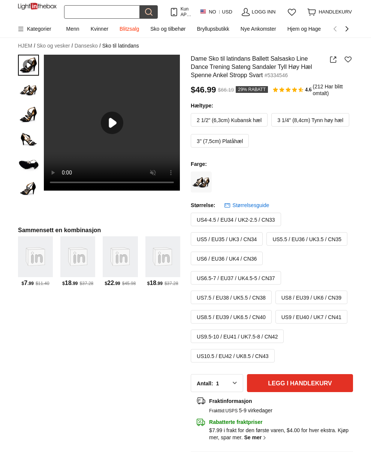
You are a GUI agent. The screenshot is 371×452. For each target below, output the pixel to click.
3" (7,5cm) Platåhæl (220, 141)
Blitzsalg (129, 29)
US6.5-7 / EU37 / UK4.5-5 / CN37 (236, 278)
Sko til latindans (120, 46)
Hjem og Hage (304, 29)
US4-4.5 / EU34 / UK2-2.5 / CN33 (236, 220)
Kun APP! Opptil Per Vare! (186, 11)
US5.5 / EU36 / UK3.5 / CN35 (306, 239)
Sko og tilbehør (168, 29)
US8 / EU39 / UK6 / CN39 (311, 298)
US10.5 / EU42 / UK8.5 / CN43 (232, 356)
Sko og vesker (55, 46)
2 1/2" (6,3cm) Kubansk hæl (229, 120)
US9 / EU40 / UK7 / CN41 (311, 317)
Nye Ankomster (258, 29)
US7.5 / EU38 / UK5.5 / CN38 (231, 298)
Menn (72, 29)
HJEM (26, 46)
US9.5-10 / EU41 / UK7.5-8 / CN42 (237, 337)
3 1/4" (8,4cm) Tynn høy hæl (310, 120)
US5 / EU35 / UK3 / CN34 (227, 239)
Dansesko (88, 46)
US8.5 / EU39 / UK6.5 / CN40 (231, 317)
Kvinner (99, 29)
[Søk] (102, 12)
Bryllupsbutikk (213, 29)
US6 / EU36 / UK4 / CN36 (227, 259)
